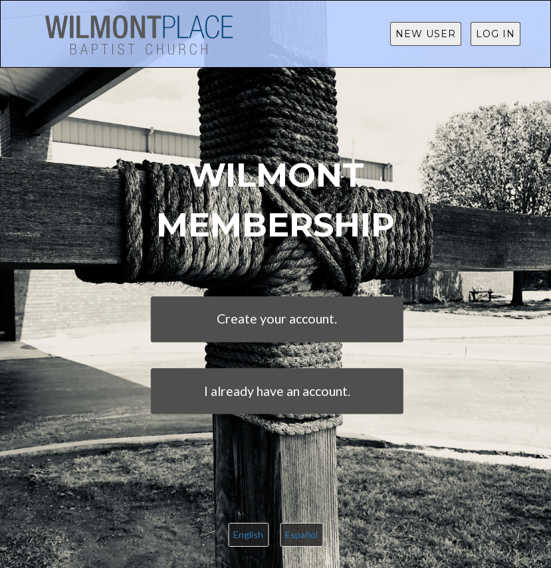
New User (425, 34)
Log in (495, 34)
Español (301, 534)
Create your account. (277, 319)
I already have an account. (277, 391)
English (248, 534)
